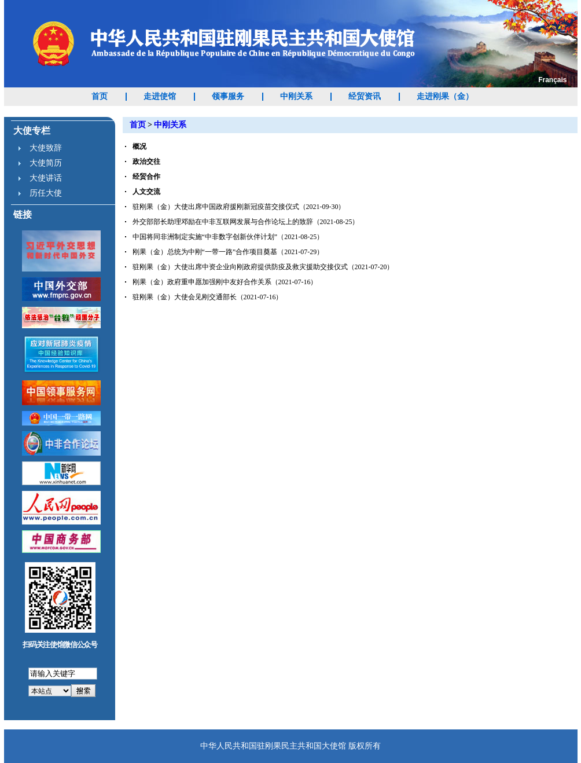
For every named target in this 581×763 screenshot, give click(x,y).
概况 (139, 146)
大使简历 (46, 163)
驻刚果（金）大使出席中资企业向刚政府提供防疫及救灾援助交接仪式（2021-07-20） (263, 267)
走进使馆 (160, 96)
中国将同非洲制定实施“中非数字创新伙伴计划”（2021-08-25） (228, 237)
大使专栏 (31, 130)
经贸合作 (146, 177)
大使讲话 (46, 178)
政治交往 (146, 161)
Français (552, 80)
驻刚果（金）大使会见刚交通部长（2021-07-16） (208, 297)
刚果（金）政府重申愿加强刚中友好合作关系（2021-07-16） (225, 282)
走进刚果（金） (445, 96)
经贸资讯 (364, 96)
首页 (99, 96)
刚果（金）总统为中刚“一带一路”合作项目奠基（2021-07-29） (228, 252)
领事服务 (228, 96)
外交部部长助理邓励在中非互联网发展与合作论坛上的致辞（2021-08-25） (246, 222)
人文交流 (146, 192)
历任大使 (46, 193)
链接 (22, 214)
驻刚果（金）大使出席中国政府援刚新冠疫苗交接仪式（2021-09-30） (239, 207)
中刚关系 (296, 96)
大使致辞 (46, 148)
